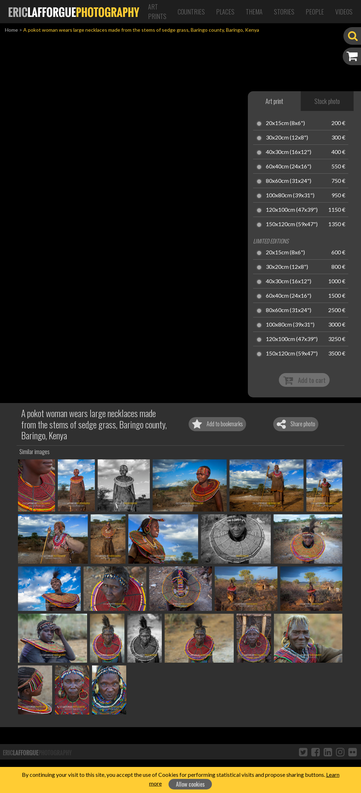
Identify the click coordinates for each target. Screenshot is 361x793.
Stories (284, 11)
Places (225, 11)
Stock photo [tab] (327, 101)
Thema (254, 11)
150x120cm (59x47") (292, 224)
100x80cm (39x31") (290, 195)
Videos (344, 11)
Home (11, 30)
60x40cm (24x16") (288, 166)
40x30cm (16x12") (288, 152)
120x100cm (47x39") (292, 210)
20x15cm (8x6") (285, 123)
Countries (191, 11)
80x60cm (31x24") (288, 181)
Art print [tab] (274, 101)
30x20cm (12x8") (287, 138)
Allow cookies (190, 784)
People (315, 11)
